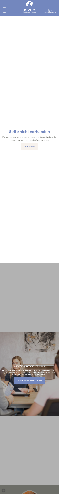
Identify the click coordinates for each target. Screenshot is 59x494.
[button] (3, 490)
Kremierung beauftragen (50, 12)
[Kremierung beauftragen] (50, 10)
